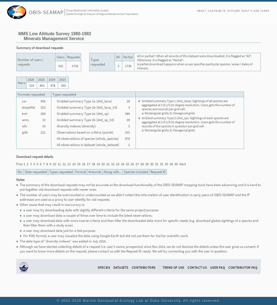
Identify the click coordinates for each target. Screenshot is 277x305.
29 (147, 164)
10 (54, 164)
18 (93, 164)
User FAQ (217, 267)
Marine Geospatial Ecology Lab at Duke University (131, 300)
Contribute (217, 10)
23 (117, 164)
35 (176, 164)
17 (88, 164)
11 (59, 164)
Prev (19, 164)
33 (166, 164)
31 (156, 164)
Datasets (120, 267)
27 (137, 164)
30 (151, 164)
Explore (233, 10)
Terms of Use (173, 267)
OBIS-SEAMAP (46, 12)
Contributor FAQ (242, 267)
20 (103, 164)
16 (83, 164)
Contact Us (197, 267)
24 (122, 164)
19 (98, 164)
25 (127, 164)
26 (132, 164)
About (201, 10)
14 (73, 164)
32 (161, 164)
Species (104, 267)
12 (64, 164)
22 (112, 164)
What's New (251, 10)
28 (142, 164)
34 (171, 164)
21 (108, 164)
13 (69, 164)
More (265, 10)
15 (78, 164)
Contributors (144, 267)
